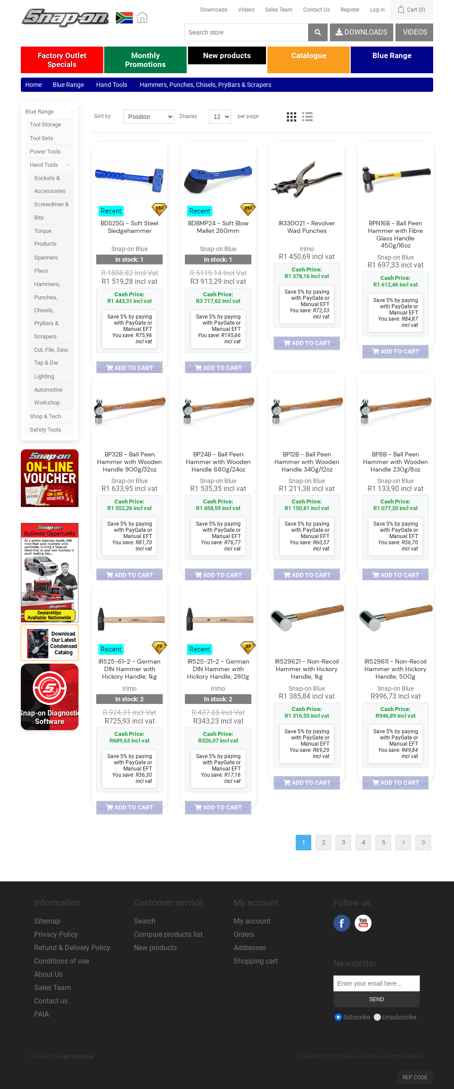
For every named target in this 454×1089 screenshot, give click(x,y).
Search (145, 921)
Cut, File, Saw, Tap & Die (51, 356)
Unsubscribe (399, 1017)
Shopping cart (256, 961)
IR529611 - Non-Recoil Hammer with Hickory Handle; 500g (395, 669)
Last (423, 842)
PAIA (41, 1014)
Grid (291, 117)
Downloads (213, 10)
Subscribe (356, 1017)
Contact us (51, 1001)
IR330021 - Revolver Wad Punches (306, 227)
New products (155, 948)
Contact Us (316, 10)
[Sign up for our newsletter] (376, 983)
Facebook (341, 923)
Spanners (46, 257)
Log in (377, 10)
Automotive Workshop (48, 396)
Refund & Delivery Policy (72, 948)
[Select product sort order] (148, 117)
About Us (48, 974)
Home (33, 84)
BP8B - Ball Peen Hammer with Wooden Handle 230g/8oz (395, 462)
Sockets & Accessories (50, 184)
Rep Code (415, 1077)
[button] (62, 60)
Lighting (44, 376)
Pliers (41, 270)
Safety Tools (45, 429)
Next (403, 842)
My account (252, 921)
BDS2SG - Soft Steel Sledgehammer (129, 227)
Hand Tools (52, 164)
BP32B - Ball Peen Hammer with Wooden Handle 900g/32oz (129, 462)
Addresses (250, 948)
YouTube (363, 923)
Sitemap (47, 921)
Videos (246, 10)
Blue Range (49, 111)
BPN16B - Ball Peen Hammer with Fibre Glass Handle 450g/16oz (395, 234)
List (307, 117)
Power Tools (45, 151)
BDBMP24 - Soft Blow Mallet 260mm (218, 227)
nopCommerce (76, 1057)
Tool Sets (41, 138)
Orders (244, 934)
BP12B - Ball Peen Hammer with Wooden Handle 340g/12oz (306, 462)
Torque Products (45, 237)
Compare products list (168, 934)
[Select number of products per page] (220, 117)
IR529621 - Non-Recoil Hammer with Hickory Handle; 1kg (307, 669)
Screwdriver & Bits (51, 210)
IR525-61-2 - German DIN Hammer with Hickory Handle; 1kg (129, 669)
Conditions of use (61, 961)
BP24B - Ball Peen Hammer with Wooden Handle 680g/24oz (218, 462)
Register (350, 10)
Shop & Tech (45, 416)
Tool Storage (45, 124)
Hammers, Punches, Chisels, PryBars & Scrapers (47, 310)
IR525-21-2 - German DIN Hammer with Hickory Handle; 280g (218, 669)
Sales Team (279, 10)
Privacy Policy (56, 934)
